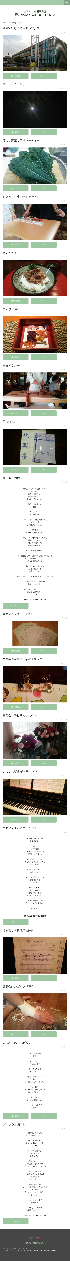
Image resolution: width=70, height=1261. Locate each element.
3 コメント (43, 132)
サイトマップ (25, 1248)
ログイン (5, 1255)
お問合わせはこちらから (35, 1243)
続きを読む (15, 76)
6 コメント (43, 188)
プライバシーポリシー (13, 1248)
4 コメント (43, 819)
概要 (4, 1248)
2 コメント (43, 413)
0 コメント (43, 76)
